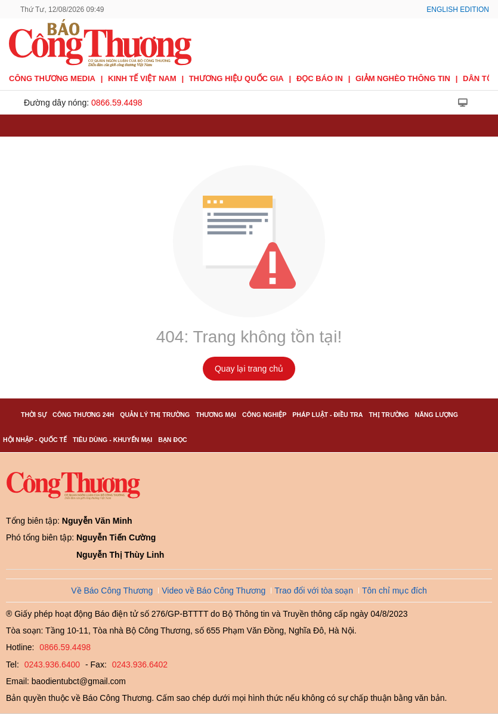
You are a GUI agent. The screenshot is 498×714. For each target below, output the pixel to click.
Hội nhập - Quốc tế (35, 439)
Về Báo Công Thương (112, 590)
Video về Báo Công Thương (213, 590)
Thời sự (34, 414)
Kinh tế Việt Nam (142, 78)
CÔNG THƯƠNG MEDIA (52, 78)
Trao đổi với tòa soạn (313, 590)
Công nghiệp (264, 414)
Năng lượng (437, 414)
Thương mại (216, 414)
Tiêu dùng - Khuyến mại (112, 439)
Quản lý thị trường (155, 414)
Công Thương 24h (83, 414)
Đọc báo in (319, 78)
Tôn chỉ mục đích (394, 590)
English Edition (457, 9)
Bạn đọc (172, 439)
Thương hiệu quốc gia (236, 78)
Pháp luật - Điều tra (327, 414)
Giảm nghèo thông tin (402, 78)
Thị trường (389, 414)
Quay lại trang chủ (249, 368)
